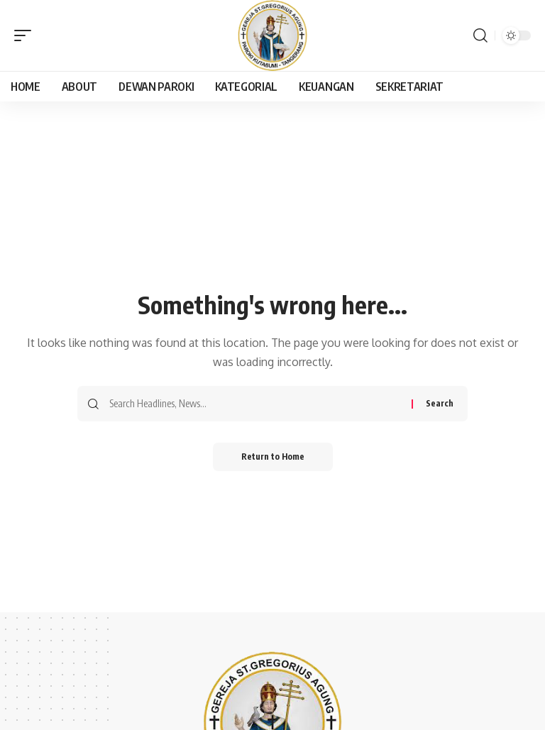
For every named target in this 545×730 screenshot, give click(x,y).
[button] (26, 35)
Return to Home (272, 456)
